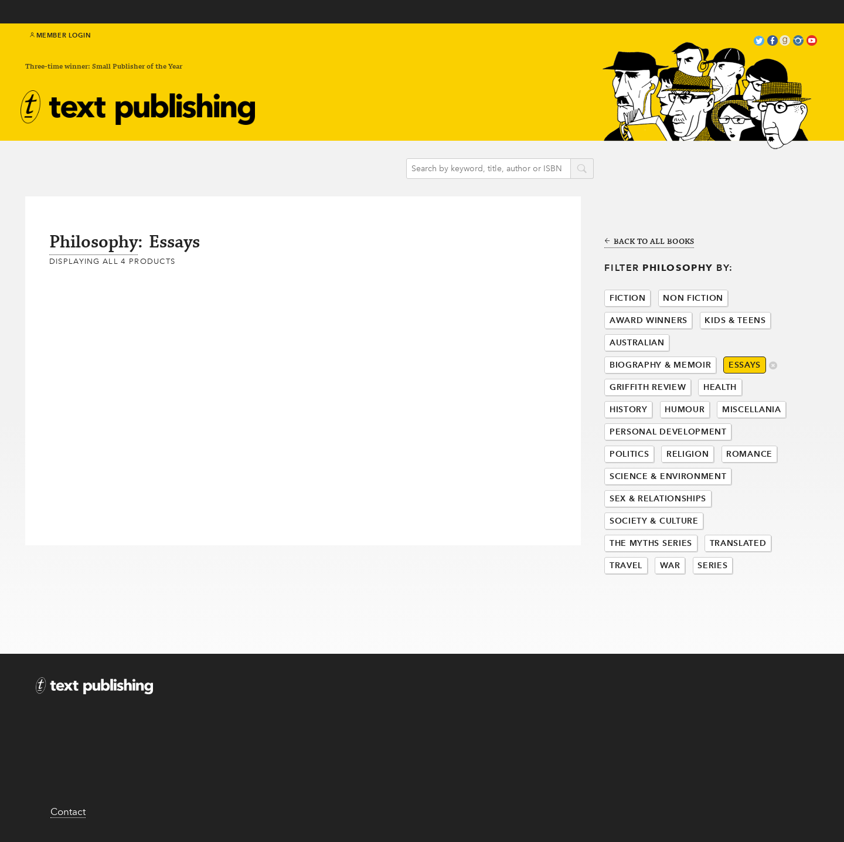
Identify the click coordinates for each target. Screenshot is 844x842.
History (629, 410)
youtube (811, 42)
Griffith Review (648, 387)
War (670, 566)
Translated (738, 543)
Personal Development (668, 432)
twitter (759, 42)
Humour (685, 410)
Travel (626, 566)
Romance (749, 454)
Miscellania (751, 410)
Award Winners (649, 320)
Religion (687, 454)
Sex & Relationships (658, 499)
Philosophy (93, 242)
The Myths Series (651, 543)
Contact (68, 811)
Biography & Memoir (661, 365)
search (582, 169)
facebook (772, 42)
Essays (745, 365)
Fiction (628, 298)
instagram (798, 42)
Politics (629, 454)
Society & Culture (654, 521)
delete (773, 366)
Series (712, 566)
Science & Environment (668, 476)
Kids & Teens (735, 320)
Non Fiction (693, 298)
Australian (637, 343)
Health (720, 387)
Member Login (60, 35)
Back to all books (649, 242)
